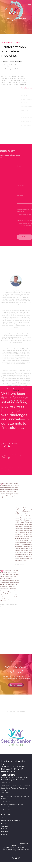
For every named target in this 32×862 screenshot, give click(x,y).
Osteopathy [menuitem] (5, 826)
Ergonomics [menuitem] (5, 831)
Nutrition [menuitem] (4, 834)
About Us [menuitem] (4, 818)
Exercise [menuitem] (4, 829)
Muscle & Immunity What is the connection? (12, 806)
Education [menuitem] (4, 823)
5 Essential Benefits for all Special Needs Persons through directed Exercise (15, 778)
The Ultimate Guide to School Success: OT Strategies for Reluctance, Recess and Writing (15, 788)
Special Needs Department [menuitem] (10, 821)
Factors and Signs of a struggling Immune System (15, 797)
